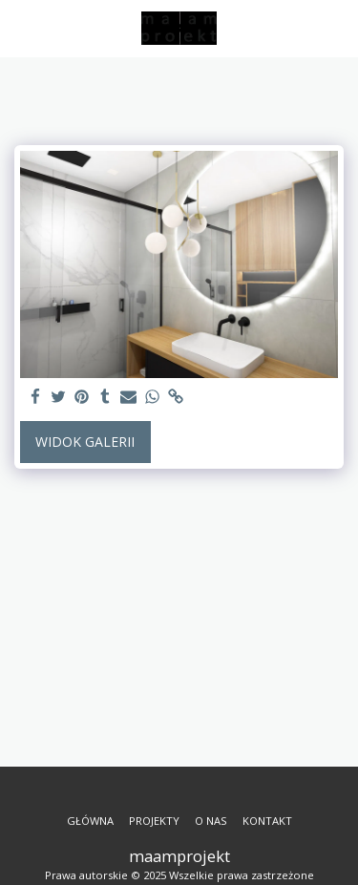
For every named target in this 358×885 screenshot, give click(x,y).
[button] (21, 27)
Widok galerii (85, 441)
